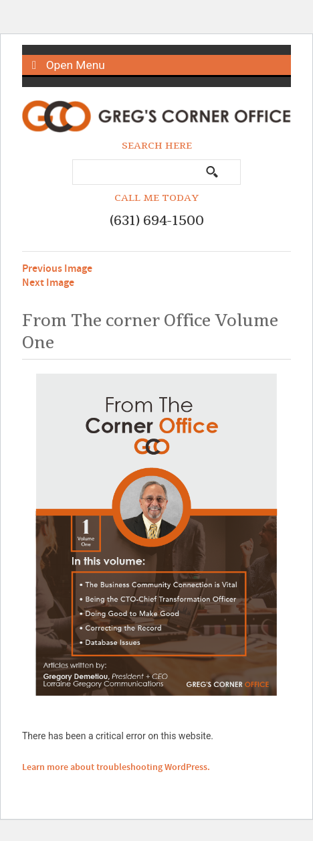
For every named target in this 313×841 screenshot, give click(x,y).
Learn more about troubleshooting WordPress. (116, 767)
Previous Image (57, 269)
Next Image (48, 283)
